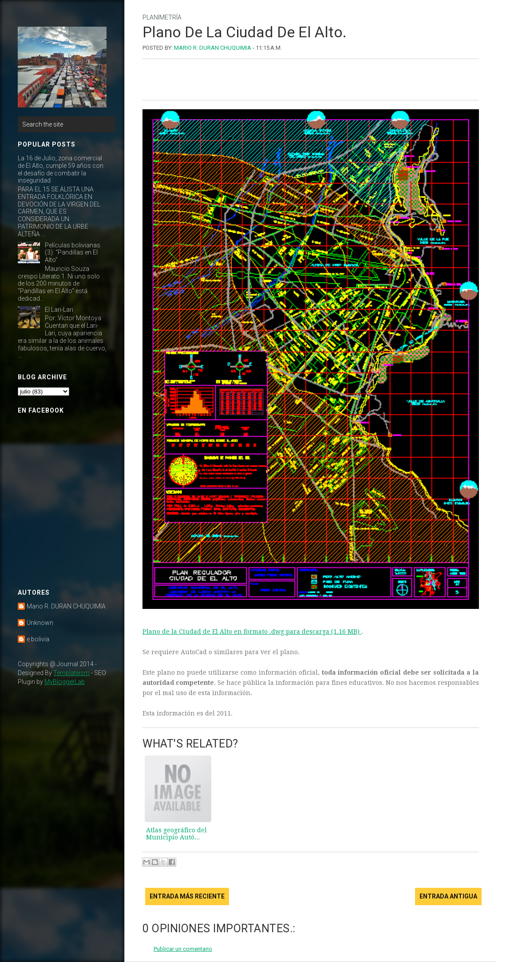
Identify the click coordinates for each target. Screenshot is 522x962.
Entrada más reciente (187, 896)
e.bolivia (38, 639)
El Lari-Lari (59, 309)
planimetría (162, 17)
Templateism (71, 672)
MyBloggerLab (64, 681)
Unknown (40, 622)
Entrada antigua (448, 896)
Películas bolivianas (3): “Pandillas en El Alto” (72, 253)
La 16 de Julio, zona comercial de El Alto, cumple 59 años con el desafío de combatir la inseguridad (60, 169)
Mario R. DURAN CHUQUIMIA (66, 606)
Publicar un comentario (183, 949)
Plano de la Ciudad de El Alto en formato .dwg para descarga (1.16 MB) (251, 631)
